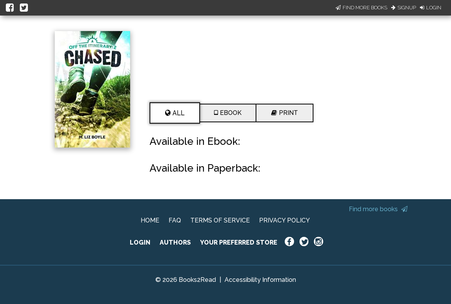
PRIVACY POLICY (284, 220)
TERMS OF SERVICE (220, 220)
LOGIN (140, 242)
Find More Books (361, 7)
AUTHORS (175, 242)
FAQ (175, 220)
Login (430, 7)
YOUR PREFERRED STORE (238, 242)
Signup (403, 7)
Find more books (378, 209)
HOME (150, 220)
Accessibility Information (260, 279)
